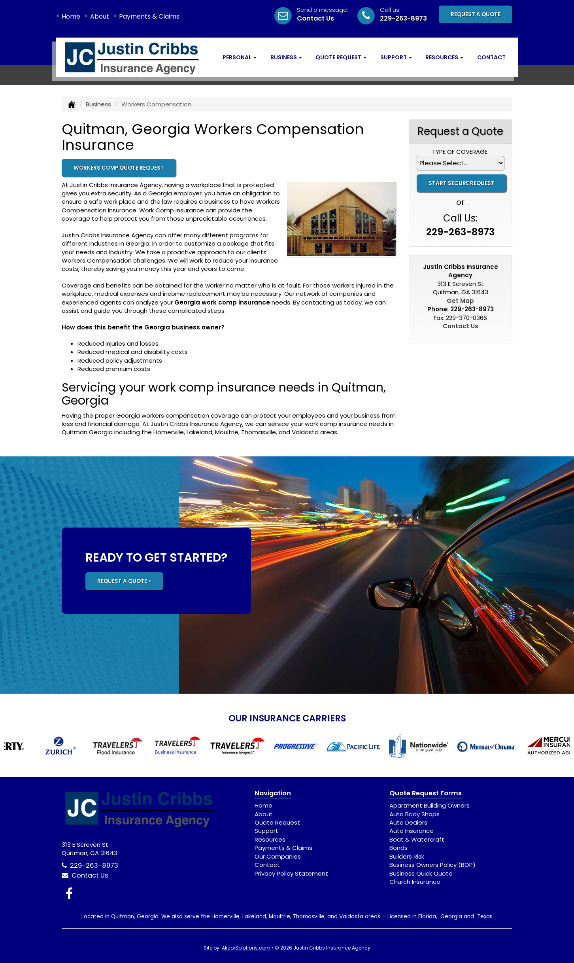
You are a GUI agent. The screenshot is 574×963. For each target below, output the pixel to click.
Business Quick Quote (421, 873)
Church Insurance (414, 882)
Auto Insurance (411, 831)
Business (98, 104)
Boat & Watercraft (416, 839)
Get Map (460, 301)
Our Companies (278, 856)
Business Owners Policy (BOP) (432, 865)
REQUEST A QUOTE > (124, 581)
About (99, 16)
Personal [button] (240, 57)
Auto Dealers (408, 822)
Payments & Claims (149, 16)
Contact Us (315, 18)
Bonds (398, 848)
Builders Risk (406, 856)
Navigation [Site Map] (273, 793)
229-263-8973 (403, 18)
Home (71, 16)
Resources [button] (444, 57)
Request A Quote (475, 14)
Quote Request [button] (340, 57)
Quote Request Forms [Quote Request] (425, 793)
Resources (270, 839)
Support (266, 831)
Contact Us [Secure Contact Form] (460, 326)
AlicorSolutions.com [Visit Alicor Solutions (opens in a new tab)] (246, 947)
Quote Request (277, 822)
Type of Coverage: (460, 152)
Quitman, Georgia (135, 916)
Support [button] (396, 57)
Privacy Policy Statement (291, 873)
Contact (491, 57)
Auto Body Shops (414, 814)
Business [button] (286, 57)
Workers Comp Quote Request (119, 168)
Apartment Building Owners (429, 805)
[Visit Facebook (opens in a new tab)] (69, 893)
